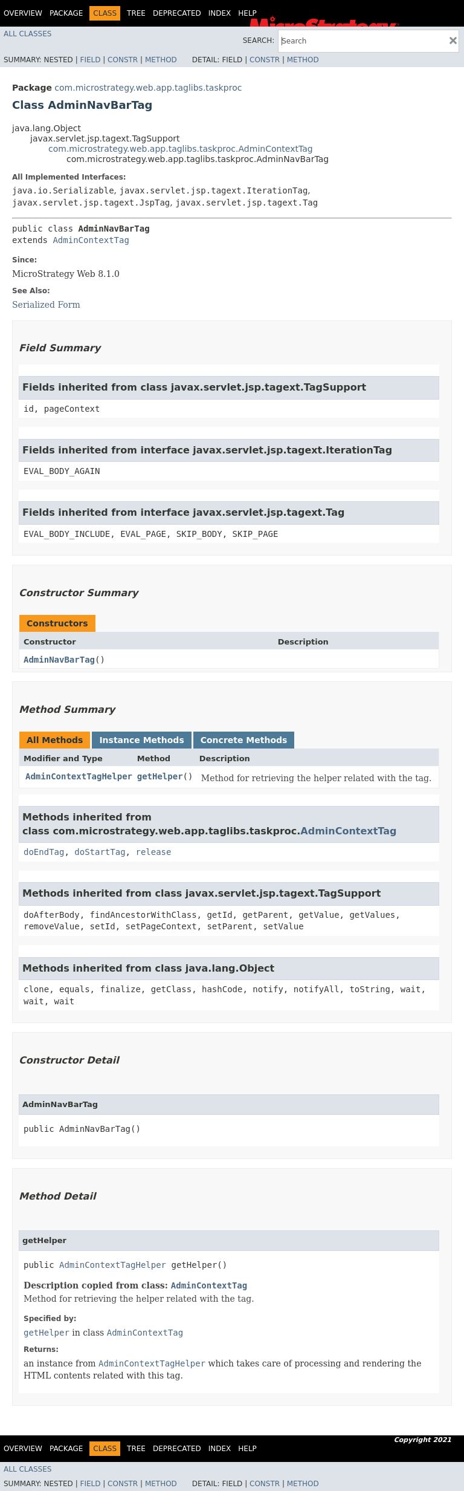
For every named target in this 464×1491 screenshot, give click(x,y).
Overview (23, 13)
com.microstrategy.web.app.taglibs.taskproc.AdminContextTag (180, 149)
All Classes (27, 34)
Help (247, 13)
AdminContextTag (91, 240)
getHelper (160, 776)
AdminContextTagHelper (78, 776)
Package (66, 13)
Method (161, 60)
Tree (136, 13)
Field (90, 60)
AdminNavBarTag (59, 659)
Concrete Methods (244, 740)
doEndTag (44, 852)
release (153, 852)
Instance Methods (141, 740)
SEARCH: (259, 40)
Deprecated (177, 13)
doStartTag (99, 852)
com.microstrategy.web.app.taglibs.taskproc (148, 88)
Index (219, 13)
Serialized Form (46, 305)
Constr (123, 60)
